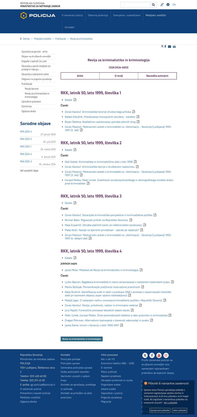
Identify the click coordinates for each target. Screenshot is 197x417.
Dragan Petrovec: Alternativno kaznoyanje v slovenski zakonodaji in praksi (107, 320)
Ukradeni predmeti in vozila (117, 380)
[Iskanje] (153, 4)
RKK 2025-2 (26, 139)
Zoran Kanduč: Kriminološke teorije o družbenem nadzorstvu (100, 166)
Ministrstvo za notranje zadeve (37, 359)
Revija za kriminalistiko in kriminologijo (81, 338)
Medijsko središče (30, 397)
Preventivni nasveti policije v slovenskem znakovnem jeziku (162, 4)
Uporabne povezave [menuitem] (31, 101)
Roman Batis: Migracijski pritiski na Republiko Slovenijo (96, 220)
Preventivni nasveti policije (35, 393)
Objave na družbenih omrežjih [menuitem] (36, 56)
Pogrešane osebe (110, 384)
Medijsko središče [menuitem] (156, 15)
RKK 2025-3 (26, 161)
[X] (145, 355)
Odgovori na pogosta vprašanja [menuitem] (37, 79)
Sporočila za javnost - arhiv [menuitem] (35, 51)
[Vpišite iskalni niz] (135, 4)
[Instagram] (166, 355)
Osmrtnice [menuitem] (27, 106)
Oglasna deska (29, 111)
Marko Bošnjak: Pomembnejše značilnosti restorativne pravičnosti (102, 287)
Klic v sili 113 (108, 359)
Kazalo (68, 99)
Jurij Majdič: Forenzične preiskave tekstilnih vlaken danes (97, 310)
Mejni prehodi (109, 371)
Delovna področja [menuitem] (98, 15)
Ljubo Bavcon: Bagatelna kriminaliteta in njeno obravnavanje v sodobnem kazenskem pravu (117, 282)
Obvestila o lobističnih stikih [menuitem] (35, 74)
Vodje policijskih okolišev (75, 371)
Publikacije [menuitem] (27, 84)
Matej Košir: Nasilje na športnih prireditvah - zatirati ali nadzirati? (102, 230)
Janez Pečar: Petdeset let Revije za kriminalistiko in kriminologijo (101, 270)
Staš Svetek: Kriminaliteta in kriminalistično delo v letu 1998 (99, 161)
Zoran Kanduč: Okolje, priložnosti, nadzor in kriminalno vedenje (101, 305)
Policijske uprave (70, 363)
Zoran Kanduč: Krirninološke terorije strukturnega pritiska (98, 111)
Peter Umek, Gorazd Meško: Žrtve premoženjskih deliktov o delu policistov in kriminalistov (116, 315)
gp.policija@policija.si (42, 384)
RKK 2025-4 (26, 131)
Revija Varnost (32, 88)
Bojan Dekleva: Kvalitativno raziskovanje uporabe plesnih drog (100, 121)
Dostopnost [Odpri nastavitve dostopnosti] (168, 4)
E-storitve (106, 367)
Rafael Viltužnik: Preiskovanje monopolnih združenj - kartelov (100, 116)
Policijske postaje (70, 359)
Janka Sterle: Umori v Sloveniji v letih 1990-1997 (92, 325)
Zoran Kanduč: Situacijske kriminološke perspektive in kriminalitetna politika (108, 215)
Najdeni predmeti (111, 376)
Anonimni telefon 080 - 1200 (117, 363)
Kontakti (69, 27)
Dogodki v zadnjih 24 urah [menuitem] (34, 61)
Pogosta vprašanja (111, 397)
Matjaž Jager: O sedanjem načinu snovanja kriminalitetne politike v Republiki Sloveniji (113, 300)
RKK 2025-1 (25, 146)
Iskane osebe (108, 389)
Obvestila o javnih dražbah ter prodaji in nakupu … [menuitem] (36, 68)
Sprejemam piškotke (160, 410)
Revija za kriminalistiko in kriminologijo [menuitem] (37, 95)
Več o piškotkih (170, 403)
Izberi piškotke (179, 410)
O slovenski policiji (30, 389)
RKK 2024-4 (26, 154)
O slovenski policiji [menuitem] (72, 15)
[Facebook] (152, 355)
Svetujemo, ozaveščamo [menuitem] (126, 15)
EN (174, 4)
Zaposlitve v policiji (112, 393)
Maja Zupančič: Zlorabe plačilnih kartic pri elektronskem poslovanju (103, 225)
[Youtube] (159, 355)
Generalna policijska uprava (76, 367)
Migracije (106, 401)
